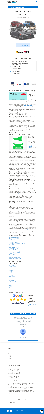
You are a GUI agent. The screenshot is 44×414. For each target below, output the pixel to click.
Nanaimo (11, 277)
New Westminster (13, 279)
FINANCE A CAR (23, 45)
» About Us (9, 361)
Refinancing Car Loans (14, 248)
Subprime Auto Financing (15, 258)
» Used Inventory (9, 356)
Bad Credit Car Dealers (14, 237)
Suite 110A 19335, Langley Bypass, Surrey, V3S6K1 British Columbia (20, 400)
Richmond (11, 282)
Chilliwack (11, 269)
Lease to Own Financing (14, 251)
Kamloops (11, 272)
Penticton (11, 280)
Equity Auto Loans (13, 244)
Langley (11, 275)
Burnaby (11, 267)
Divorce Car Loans (13, 241)
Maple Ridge (12, 276)
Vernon (10, 285)
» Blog (9, 358)
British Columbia (13, 266)
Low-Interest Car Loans (14, 257)
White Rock (11, 289)
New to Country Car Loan (14, 252)
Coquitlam (11, 270)
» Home (9, 348)
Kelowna (11, 274)
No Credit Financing (13, 242)
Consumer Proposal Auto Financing (17, 243)
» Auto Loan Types (9, 352)
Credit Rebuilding (13, 249)
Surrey (10, 287)
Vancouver (11, 284)
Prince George (12, 281)
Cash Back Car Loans (13, 247)
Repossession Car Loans (14, 256)
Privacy (16, 410)
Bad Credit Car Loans (14, 239)
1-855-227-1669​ (12, 402)
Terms (21, 410)
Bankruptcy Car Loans (14, 238)
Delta (10, 271)
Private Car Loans (13, 253)
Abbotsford (11, 265)
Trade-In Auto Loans (13, 254)
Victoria (10, 286)
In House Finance (13, 246)
